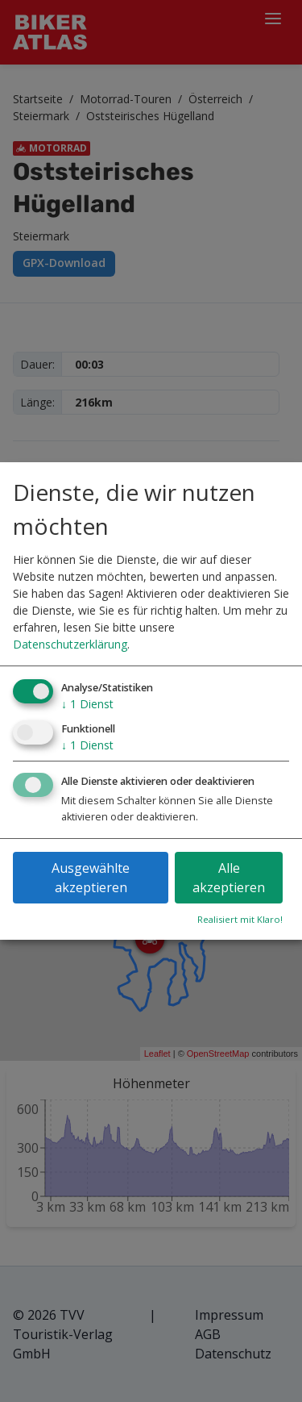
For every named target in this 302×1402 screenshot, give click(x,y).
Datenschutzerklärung (70, 644)
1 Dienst (87, 703)
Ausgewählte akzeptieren (91, 877)
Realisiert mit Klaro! (240, 919)
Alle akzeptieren (228, 877)
